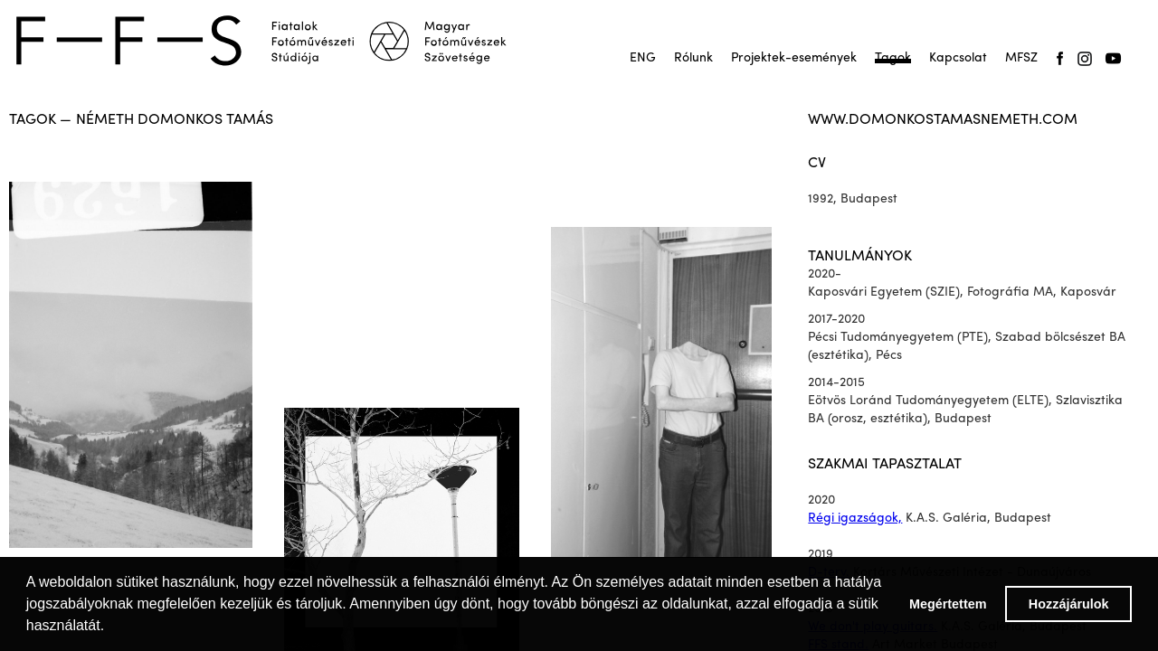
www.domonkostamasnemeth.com (942, 120)
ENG (643, 58)
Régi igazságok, (855, 518)
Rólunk (693, 58)
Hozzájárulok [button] (1069, 604)
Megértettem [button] (948, 604)
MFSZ (1021, 58)
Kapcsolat (958, 58)
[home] (273, 40)
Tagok (893, 58)
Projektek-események (794, 58)
